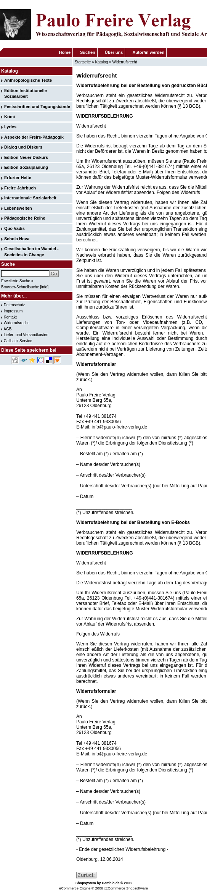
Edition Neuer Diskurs (26, 157)
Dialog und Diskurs (23, 147)
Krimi (9, 116)
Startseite (83, 62)
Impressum (13, 311)
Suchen (87, 52)
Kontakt (10, 317)
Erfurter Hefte (17, 177)
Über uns (114, 52)
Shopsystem (85, 883)
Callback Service (18, 341)
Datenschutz (14, 305)
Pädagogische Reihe (24, 218)
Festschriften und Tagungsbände (37, 106)
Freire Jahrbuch (20, 188)
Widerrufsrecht (124, 62)
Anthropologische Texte (28, 80)
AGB (7, 329)
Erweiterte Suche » (17, 281)
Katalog (101, 62)
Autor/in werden (148, 52)
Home (65, 52)
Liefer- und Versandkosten (26, 335)
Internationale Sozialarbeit (30, 198)
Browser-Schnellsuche (20, 287)
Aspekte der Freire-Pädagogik (34, 137)
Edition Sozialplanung (26, 167)
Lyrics (10, 127)
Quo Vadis (14, 228)
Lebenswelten (18, 208)
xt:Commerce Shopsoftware (126, 888)
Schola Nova (16, 238)
